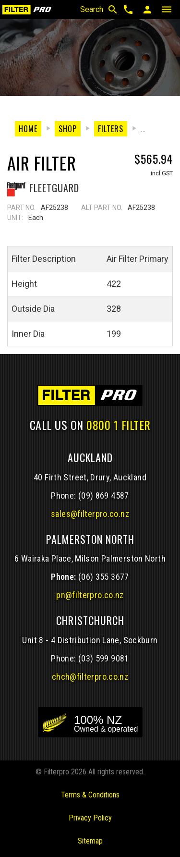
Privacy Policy (90, 817)
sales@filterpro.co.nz (90, 514)
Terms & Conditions (90, 794)
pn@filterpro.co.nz (90, 595)
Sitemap (90, 840)
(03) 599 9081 (103, 658)
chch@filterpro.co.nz (90, 677)
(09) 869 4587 (103, 495)
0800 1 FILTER (118, 424)
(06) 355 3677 (103, 577)
